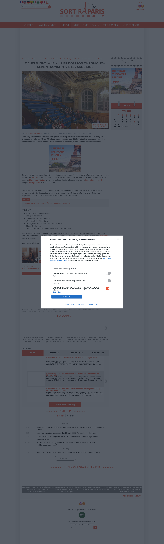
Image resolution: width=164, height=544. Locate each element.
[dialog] (82, 272)
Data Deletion (70, 304)
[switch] (108, 273)
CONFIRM (67, 297)
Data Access (82, 304)
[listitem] (82, 269)
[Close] (119, 240)
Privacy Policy (93, 304)
